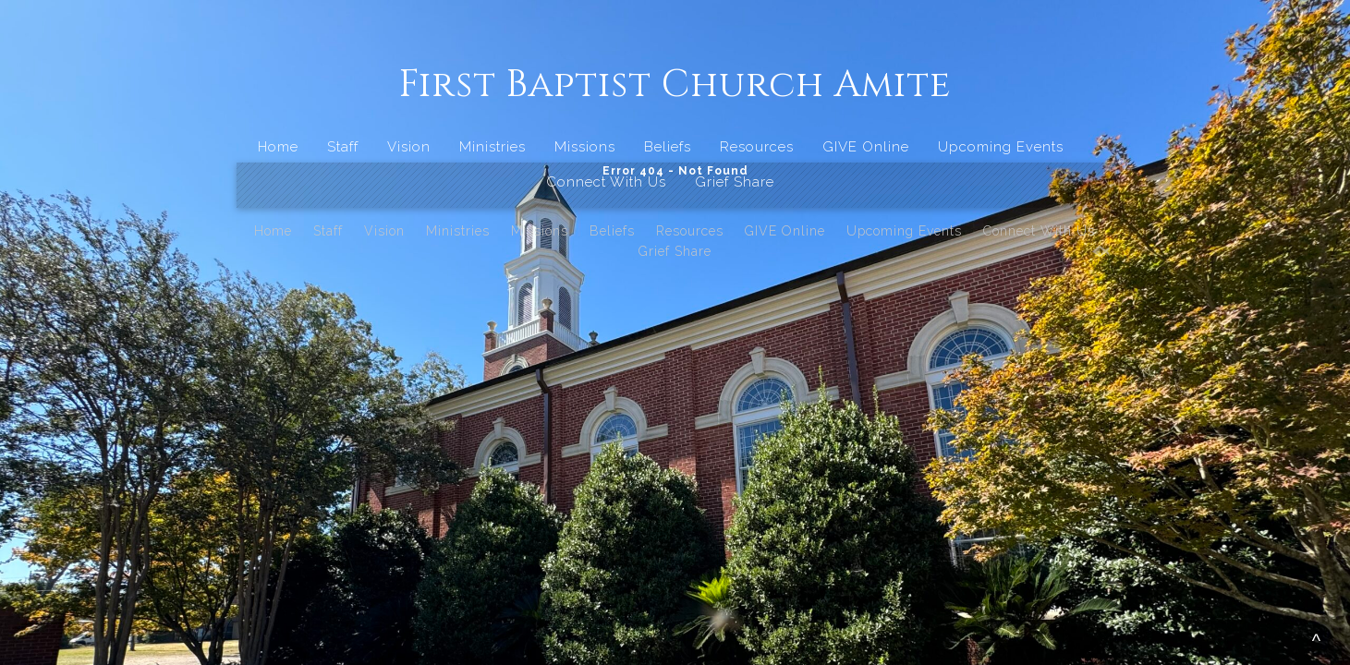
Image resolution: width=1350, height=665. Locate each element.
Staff (343, 147)
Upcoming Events (1001, 147)
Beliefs (667, 147)
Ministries (492, 147)
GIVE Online (865, 147)
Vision (409, 147)
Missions (584, 147)
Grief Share (734, 182)
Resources (757, 147)
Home (278, 147)
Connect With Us (606, 182)
